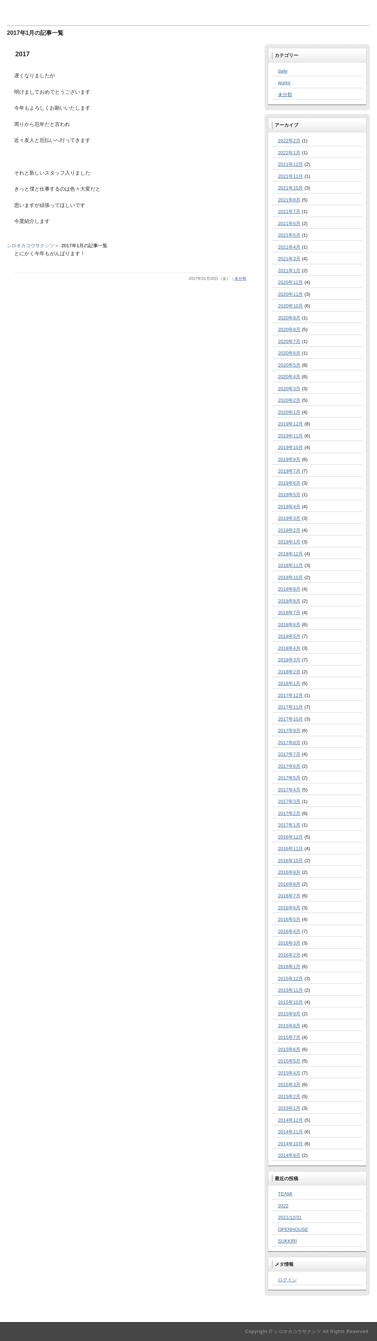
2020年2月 (289, 400)
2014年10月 (290, 1143)
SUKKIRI (287, 1241)
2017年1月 (289, 825)
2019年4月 (289, 506)
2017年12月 (290, 695)
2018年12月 (290, 554)
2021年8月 (289, 200)
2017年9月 (289, 730)
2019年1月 (289, 542)
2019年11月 (290, 436)
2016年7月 (289, 895)
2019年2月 (289, 530)
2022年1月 (289, 152)
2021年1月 (289, 270)
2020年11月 (290, 294)
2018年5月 (289, 636)
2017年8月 (289, 742)
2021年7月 (289, 211)
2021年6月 (289, 223)
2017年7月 (289, 754)
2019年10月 (290, 447)
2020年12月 (290, 282)
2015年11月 (290, 990)
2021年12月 (290, 164)
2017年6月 (289, 766)
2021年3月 (289, 258)
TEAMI (285, 1194)
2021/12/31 (290, 1217)
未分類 (240, 278)
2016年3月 (289, 943)
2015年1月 (289, 1108)
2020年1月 (289, 412)
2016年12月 (290, 837)
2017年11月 (290, 707)
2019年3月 (289, 518)
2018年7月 (289, 612)
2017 (22, 54)
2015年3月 (289, 1084)
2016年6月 (289, 907)
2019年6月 (289, 483)
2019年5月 (289, 494)
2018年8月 (289, 601)
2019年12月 (290, 424)
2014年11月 (290, 1131)
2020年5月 (289, 365)
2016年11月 (290, 848)
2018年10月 (290, 577)
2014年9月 (289, 1155)
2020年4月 (289, 376)
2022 (283, 1205)
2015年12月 (290, 978)
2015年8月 (289, 1025)
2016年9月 (289, 872)
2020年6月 (289, 353)
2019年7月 (289, 471)
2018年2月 (289, 671)
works (284, 82)
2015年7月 (289, 1037)
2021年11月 (290, 176)
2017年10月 (290, 719)
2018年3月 (289, 660)
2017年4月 (289, 789)
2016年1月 (289, 966)
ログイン (287, 1280)
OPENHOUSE (293, 1229)
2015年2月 (289, 1096)
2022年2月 (289, 140)
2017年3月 (289, 801)
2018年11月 (290, 565)
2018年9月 (289, 589)
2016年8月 (289, 884)
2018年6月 (289, 624)
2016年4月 (289, 931)
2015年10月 (290, 1002)
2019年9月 (289, 459)
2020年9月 (289, 318)
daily (283, 71)
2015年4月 (289, 1073)
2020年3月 (289, 388)
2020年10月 (290, 306)
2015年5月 (289, 1061)
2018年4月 (289, 648)
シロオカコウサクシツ (30, 245)
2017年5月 (289, 777)
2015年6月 (289, 1049)
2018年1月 (289, 683)
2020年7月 (289, 341)
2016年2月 (289, 955)
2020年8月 (289, 329)
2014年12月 (290, 1120)
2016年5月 (289, 919)
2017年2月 (289, 813)
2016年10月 (290, 860)
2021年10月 (290, 188)
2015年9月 (289, 1013)
